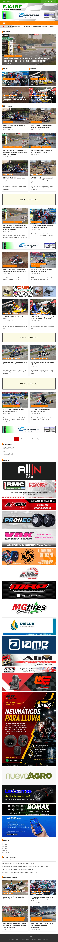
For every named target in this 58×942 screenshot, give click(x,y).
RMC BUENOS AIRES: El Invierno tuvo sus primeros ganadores (41, 151)
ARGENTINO (6, 891)
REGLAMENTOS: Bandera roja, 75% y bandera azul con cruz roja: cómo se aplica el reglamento (28, 59)
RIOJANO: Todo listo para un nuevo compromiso (14, 860)
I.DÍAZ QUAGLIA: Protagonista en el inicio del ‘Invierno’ (15, 363)
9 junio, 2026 (6, 929)
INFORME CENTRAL (42, 264)
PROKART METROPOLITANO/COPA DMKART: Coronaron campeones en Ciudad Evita (42, 899)
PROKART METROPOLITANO (37, 893)
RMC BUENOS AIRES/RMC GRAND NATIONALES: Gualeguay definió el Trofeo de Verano (14, 925)
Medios (5, 69)
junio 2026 (4, 845)
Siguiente (39, 439)
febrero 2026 (5, 852)
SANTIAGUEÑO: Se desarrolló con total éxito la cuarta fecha (14, 82)
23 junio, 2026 (6, 901)
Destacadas (7, 32)
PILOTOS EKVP (42, 79)
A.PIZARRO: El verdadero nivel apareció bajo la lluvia (41, 410)
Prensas (33, 69)
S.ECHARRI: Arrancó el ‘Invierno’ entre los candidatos (13, 410)
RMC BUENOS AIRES (43, 95)
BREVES (6, 55)
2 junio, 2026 (34, 929)
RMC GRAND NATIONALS (19, 920)
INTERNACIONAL (34, 79)
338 (32, 439)
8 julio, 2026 (6, 63)
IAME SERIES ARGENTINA (36, 920)
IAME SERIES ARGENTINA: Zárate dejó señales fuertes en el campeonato (42, 925)
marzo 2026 (5, 850)
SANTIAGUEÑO (12, 79)
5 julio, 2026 (33, 154)
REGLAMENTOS (18, 55)
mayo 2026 (5, 846)
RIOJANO (10, 122)
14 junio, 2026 (34, 902)
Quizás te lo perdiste (10, 877)
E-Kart (11, 63)
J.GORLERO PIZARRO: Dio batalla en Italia (42, 82)
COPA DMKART (46, 891)
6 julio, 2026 (6, 366)
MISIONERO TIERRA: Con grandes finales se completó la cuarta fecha (14, 98)
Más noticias (7, 106)
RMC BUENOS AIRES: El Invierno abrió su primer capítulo (41, 270)
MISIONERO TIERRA (13, 95)
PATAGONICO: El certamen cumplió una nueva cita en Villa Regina (42, 126)
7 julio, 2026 (6, 84)
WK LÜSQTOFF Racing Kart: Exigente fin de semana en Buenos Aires (42, 98)
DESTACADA (11, 55)
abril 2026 (4, 848)
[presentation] (52, 32)
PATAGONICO (38, 122)
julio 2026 (4, 843)
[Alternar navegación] (4, 23)
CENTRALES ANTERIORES (15, 891)
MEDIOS (5, 79)
